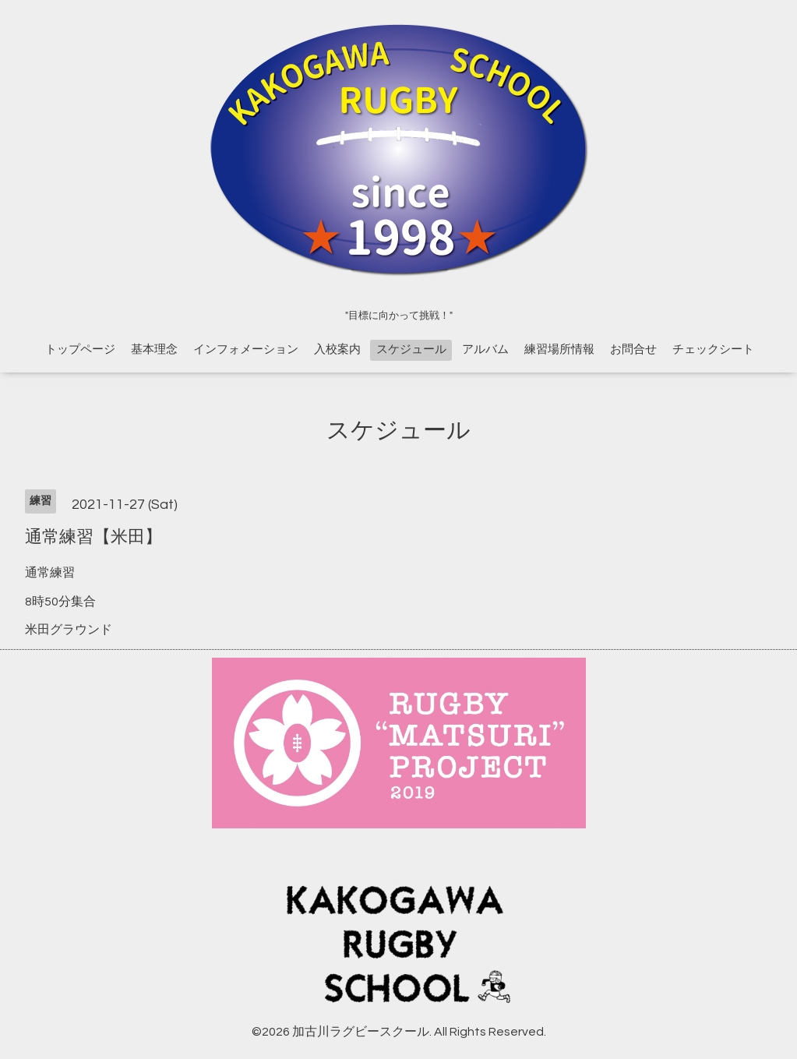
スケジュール (411, 349)
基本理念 (154, 349)
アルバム (485, 349)
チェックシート (713, 349)
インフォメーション (245, 349)
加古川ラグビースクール (360, 1031)
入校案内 (337, 349)
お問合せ (633, 349)
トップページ (80, 349)
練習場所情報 (559, 349)
